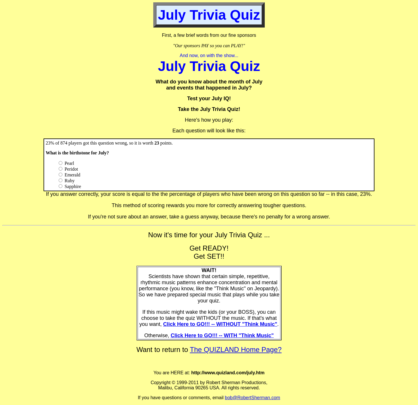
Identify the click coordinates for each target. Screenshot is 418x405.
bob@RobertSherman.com (252, 397)
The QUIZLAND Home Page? (236, 349)
